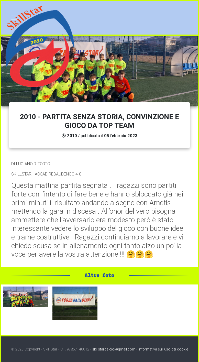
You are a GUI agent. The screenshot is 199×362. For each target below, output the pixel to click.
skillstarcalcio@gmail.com (113, 349)
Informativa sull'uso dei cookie (163, 349)
